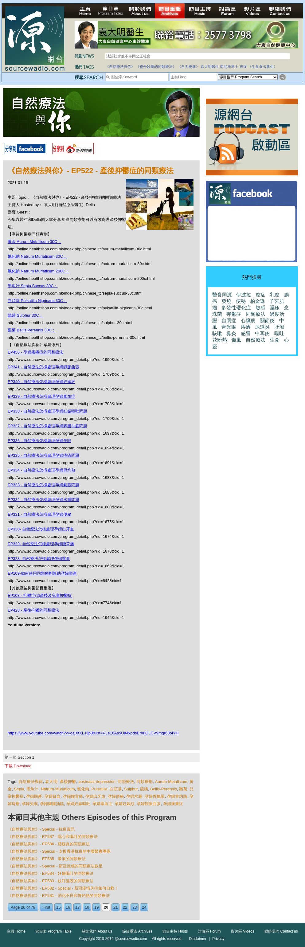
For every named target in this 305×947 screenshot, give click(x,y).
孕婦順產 (34, 796)
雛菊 (183, 789)
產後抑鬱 (68, 781)
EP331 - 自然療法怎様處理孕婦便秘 (39, 514)
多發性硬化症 (236, 307)
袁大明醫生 (210, 67)
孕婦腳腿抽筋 (52, 803)
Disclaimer (197, 939)
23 (134, 907)
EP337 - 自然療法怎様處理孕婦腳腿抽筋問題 (47, 426)
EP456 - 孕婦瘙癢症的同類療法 (35, 352)
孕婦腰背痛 (73, 796)
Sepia (19, 789)
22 (125, 907)
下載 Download (18, 766)
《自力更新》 (189, 67)
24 (144, 907)
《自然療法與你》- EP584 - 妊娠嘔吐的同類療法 (51, 873)
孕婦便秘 (116, 796)
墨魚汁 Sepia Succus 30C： (33, 286)
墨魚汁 (32, 789)
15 (58, 907)
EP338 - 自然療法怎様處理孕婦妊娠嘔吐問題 (47, 411)
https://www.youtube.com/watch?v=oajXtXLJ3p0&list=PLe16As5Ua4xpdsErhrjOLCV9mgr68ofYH (93, 733)
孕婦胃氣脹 (155, 796)
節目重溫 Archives (137, 931)
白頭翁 (116, 789)
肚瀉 (279, 327)
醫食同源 (222, 294)
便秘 (241, 301)
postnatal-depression (96, 781)
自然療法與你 (30, 781)
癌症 (243, 67)
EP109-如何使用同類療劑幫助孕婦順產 (42, 573)
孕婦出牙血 (95, 796)
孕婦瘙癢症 (173, 803)
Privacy (218, 939)
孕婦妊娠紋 (125, 803)
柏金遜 (257, 301)
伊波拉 (243, 294)
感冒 (246, 333)
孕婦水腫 (134, 796)
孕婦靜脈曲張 (149, 803)
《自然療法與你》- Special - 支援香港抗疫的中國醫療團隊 (59, 851)
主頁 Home (16, 931)
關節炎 (267, 320)
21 (115, 907)
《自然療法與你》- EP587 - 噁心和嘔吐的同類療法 (53, 836)
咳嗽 (217, 333)
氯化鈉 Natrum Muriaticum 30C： (37, 256)
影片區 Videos (242, 931)
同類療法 (126, 781)
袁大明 (51, 781)
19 (96, 907)
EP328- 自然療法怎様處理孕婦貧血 (39, 558)
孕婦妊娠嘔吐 (78, 803)
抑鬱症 (233, 314)
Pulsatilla (100, 789)
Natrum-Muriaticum (58, 789)
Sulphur (131, 789)
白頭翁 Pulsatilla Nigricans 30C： (37, 300)
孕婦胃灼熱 (177, 796)
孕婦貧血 (53, 796)
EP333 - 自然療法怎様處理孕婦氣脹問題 (43, 485)
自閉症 (228, 320)
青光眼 (228, 327)
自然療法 (255, 339)
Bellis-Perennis (163, 789)
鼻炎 (231, 333)
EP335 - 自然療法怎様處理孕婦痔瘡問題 (43, 455)
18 (87, 907)
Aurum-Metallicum (171, 781)
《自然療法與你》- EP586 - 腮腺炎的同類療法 (49, 844)
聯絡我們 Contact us (281, 931)
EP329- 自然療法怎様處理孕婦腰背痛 (41, 544)
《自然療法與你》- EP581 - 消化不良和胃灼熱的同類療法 (59, 895)
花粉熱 (219, 339)
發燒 (226, 301)
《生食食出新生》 (262, 67)
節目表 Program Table (54, 931)
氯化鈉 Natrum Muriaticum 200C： (38, 271)
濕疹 (275, 307)
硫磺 (144, 789)
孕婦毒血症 (102, 803)
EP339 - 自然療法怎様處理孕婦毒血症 (41, 396)
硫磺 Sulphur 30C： (25, 315)
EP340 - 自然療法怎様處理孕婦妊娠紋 (41, 381)
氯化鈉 (83, 789)
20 (106, 907)
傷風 (236, 339)
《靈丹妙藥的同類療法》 (156, 67)
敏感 (260, 307)
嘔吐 (279, 333)
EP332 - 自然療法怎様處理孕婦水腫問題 (43, 499)
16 (68, 907)
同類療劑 (144, 781)
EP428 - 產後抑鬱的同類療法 (33, 610)
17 (77, 907)
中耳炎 (262, 333)
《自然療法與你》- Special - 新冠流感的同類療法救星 (55, 866)
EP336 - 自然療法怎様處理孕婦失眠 (39, 440)
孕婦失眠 (30, 803)
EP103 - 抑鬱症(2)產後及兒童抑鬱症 (40, 595)
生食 (275, 339)
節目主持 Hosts (175, 931)
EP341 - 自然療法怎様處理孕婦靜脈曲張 (43, 367)
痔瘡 (246, 327)
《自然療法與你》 (120, 67)
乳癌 (275, 294)
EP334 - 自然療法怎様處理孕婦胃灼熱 (41, 470)
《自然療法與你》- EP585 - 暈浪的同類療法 (47, 858)
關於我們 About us (97, 931)
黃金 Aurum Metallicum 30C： (34, 241)
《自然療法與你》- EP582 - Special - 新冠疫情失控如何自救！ (63, 888)
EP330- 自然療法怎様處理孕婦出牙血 (41, 529)
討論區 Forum (209, 931)
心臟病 (248, 320)
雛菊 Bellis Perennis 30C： (32, 330)
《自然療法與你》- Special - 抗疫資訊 (41, 829)
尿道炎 (262, 327)
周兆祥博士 (229, 67)
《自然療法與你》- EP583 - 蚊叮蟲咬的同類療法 (51, 881)
